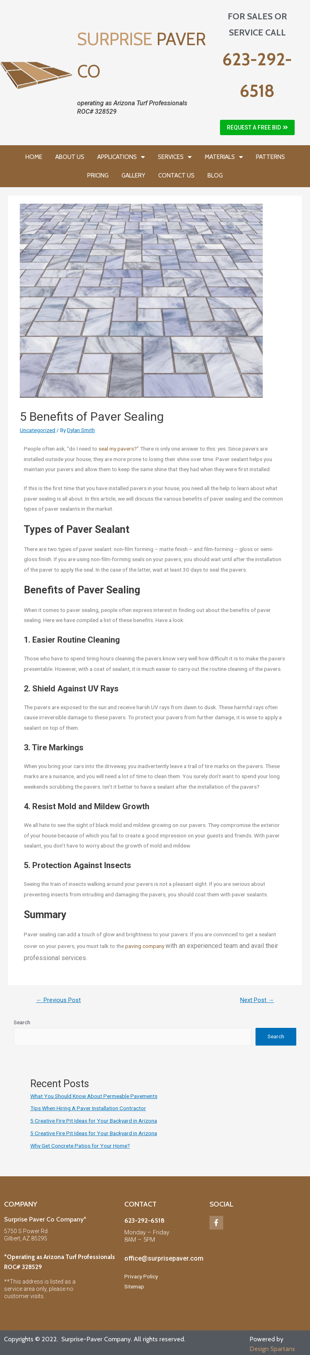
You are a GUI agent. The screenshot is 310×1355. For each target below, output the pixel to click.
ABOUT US (69, 157)
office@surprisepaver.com (163, 1258)
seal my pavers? (117, 448)
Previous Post (58, 1000)
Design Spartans (272, 1349)
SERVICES (175, 157)
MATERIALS (224, 157)
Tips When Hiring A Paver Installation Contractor (88, 1108)
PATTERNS (270, 157)
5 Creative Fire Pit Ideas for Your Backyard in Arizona (93, 1120)
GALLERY (133, 175)
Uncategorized (37, 430)
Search (22, 1022)
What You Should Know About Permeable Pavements (93, 1096)
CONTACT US (176, 175)
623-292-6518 (144, 1220)
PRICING (98, 175)
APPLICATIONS (121, 157)
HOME (33, 157)
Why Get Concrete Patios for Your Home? (80, 1145)
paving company (145, 946)
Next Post (257, 1000)
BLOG (215, 175)
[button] (257, 127)
